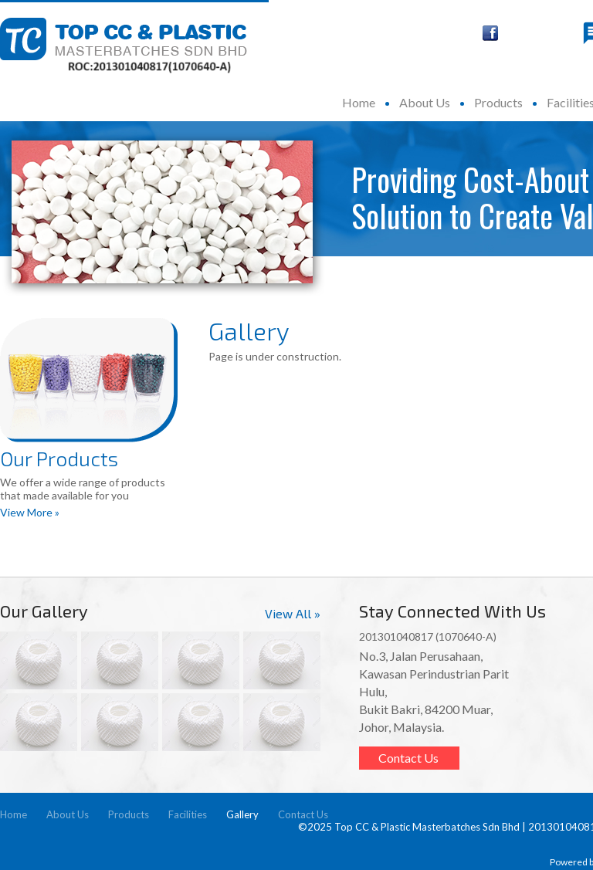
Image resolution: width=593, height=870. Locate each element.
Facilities (187, 814)
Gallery (242, 814)
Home (358, 102)
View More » (29, 512)
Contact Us (408, 757)
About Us (424, 102)
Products (498, 102)
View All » (292, 613)
